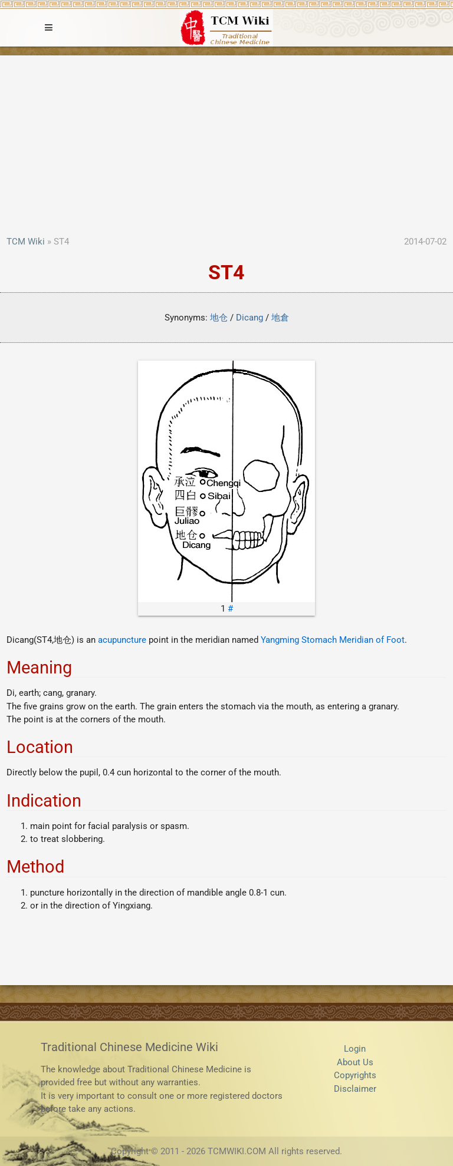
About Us (355, 1062)
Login (355, 1048)
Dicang (249, 317)
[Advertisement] (226, 146)
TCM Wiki (25, 241)
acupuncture (122, 640)
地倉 (280, 317)
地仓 (219, 317)
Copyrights (355, 1075)
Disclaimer (355, 1089)
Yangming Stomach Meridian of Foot (333, 640)
